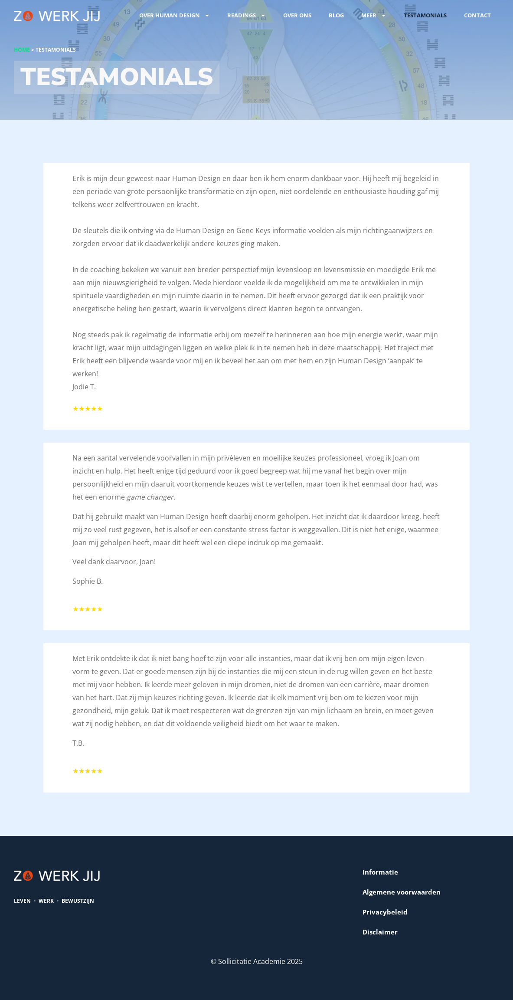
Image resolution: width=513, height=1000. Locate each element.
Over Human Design (174, 15)
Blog (336, 15)
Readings (246, 15)
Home (22, 49)
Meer (373, 15)
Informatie (380, 872)
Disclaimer (380, 932)
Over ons (297, 15)
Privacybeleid (385, 912)
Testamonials (425, 15)
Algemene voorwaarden (402, 892)
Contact (477, 15)
